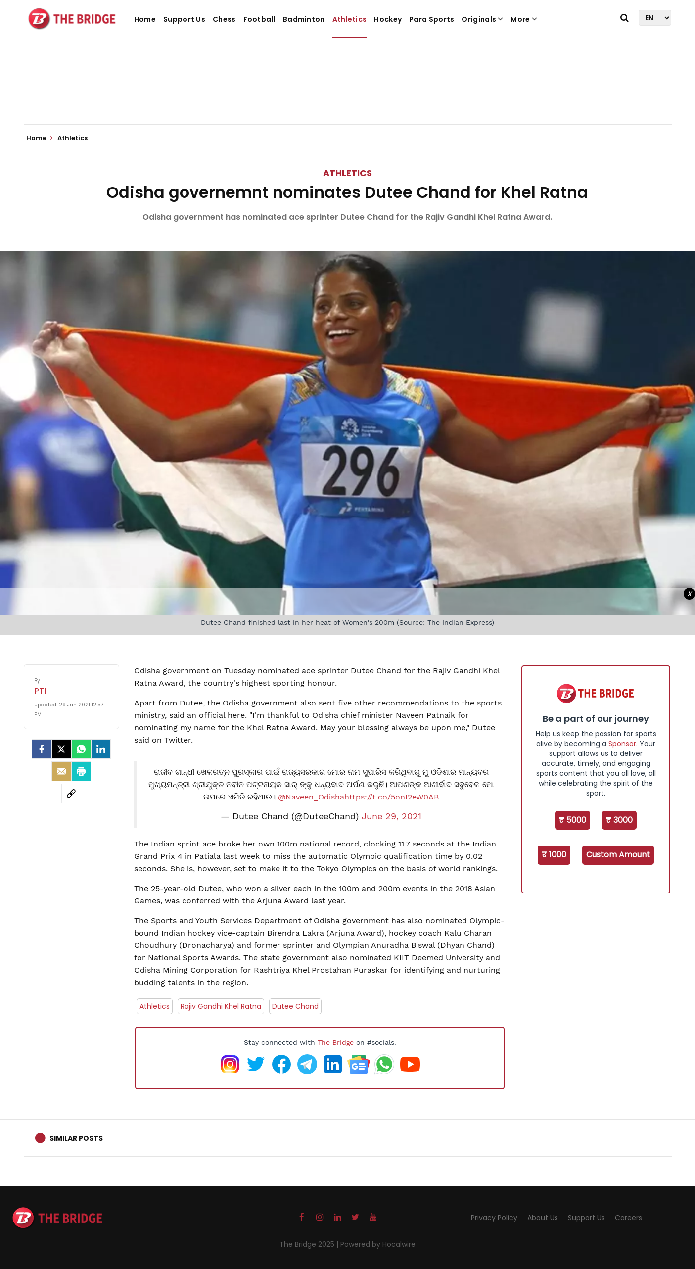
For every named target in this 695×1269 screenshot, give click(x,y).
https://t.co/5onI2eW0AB (391, 796)
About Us (542, 1217)
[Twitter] (61, 749)
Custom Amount (618, 854)
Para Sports (431, 19)
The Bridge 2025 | (309, 1244)
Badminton (304, 19)
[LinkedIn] (101, 749)
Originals (482, 19)
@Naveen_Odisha (311, 796)
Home (145, 19)
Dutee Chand (295, 1006)
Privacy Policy (494, 1217)
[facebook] (41, 749)
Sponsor (622, 744)
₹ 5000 (572, 820)
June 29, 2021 (391, 816)
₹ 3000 (619, 820)
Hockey (388, 19)
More (523, 19)
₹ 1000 (554, 854)
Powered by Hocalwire (378, 1244)
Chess (224, 19)
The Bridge (336, 1042)
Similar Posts (76, 1138)
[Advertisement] (348, 94)
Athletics (349, 19)
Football (259, 19)
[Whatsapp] (81, 749)
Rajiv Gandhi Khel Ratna (221, 1006)
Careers (628, 1217)
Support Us (184, 19)
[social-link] (71, 793)
